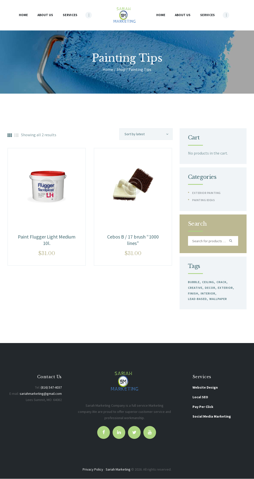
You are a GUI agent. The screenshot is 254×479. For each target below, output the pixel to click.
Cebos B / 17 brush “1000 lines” (133, 240)
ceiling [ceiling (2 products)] (208, 282)
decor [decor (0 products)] (210, 288)
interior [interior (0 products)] (207, 293)
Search (231, 241)
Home (108, 69)
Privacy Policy (93, 469)
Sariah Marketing (118, 469)
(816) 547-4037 (51, 387)
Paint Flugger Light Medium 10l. (46, 240)
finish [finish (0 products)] (193, 293)
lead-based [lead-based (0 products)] (197, 299)
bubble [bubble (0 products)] (194, 282)
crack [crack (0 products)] (221, 282)
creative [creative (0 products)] (195, 288)
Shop (121, 69)
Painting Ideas (203, 200)
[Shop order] (146, 134)
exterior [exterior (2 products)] (224, 288)
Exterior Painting (206, 193)
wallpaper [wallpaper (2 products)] (218, 299)
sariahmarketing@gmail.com (41, 393)
